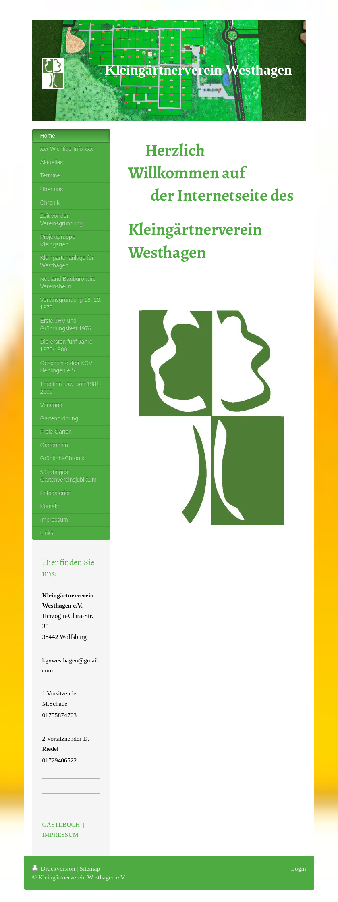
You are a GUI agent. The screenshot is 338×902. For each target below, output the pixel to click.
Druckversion (54, 868)
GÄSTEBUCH (61, 824)
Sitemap (89, 868)
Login (298, 868)
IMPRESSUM (60, 834)
